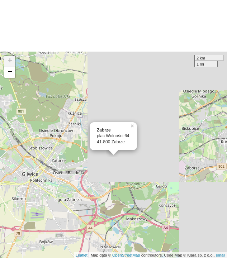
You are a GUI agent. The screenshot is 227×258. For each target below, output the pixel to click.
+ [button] (10, 61)
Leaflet (82, 255)
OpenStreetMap (126, 255)
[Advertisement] (113, 26)
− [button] (10, 72)
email (220, 255)
